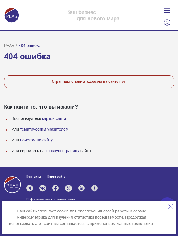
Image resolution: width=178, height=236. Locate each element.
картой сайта (54, 118)
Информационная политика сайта (50, 199)
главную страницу (62, 150)
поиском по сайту (36, 140)
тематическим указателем (44, 129)
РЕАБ (9, 45)
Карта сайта (56, 176)
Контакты (33, 176)
